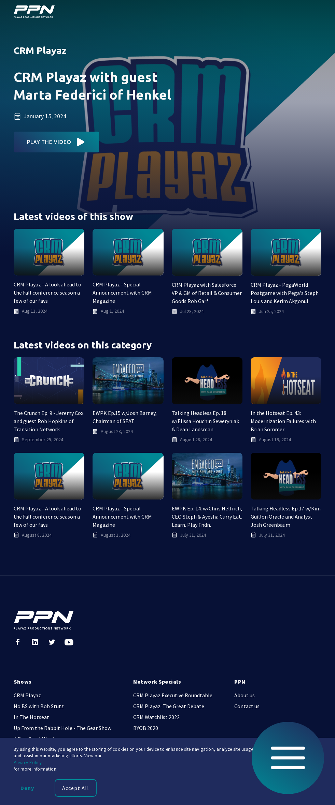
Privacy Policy (28, 762)
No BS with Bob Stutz (39, 706)
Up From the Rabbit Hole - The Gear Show (62, 728)
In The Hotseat (31, 717)
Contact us (247, 706)
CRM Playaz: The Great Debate (168, 706)
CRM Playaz (27, 695)
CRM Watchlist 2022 (156, 717)
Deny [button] (27, 788)
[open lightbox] (56, 142)
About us (244, 695)
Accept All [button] (75, 788)
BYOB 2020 (145, 728)
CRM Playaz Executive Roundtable (172, 695)
